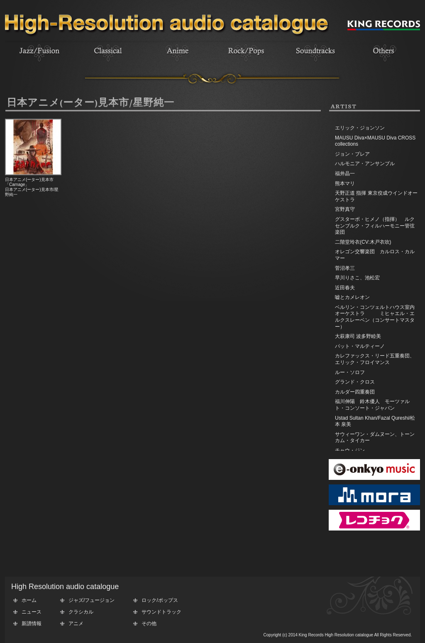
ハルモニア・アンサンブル (365, 163)
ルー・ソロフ (350, 372)
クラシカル (80, 612)
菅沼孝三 (345, 268)
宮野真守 (345, 209)
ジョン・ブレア (352, 154)
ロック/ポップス (160, 600)
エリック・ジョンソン (360, 128)
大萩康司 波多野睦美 (358, 336)
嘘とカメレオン (352, 297)
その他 (149, 623)
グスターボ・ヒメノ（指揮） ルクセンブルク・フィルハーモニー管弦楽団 (375, 225)
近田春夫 (345, 288)
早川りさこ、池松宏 (357, 278)
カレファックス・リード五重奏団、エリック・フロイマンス (375, 359)
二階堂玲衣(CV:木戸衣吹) (363, 242)
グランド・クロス (355, 382)
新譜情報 (32, 623)
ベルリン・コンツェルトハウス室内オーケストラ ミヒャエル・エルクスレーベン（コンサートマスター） (375, 317)
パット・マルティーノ (360, 346)
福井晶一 (345, 173)
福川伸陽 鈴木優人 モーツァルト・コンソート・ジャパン (372, 405)
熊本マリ (345, 183)
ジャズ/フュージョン (91, 600)
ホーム (29, 600)
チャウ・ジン (350, 450)
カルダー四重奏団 (355, 392)
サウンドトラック (161, 612)
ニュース (32, 612)
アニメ (75, 623)
